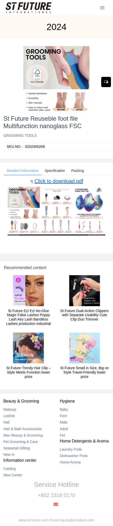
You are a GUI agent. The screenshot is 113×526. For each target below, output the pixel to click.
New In (9, 454)
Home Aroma (70, 462)
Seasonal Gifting (16, 448)
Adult (64, 429)
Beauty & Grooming (21, 401)
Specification (55, 171)
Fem (63, 416)
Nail (6, 422)
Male (63, 422)
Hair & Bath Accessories (22, 429)
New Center (12, 475)
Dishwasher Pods (74, 456)
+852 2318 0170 (56, 495)
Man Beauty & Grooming (23, 435)
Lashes (9, 416)
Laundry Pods (71, 449)
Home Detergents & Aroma (84, 441)
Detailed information (23, 171)
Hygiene (67, 401)
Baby (64, 409)
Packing (77, 171)
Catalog (9, 469)
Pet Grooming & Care (20, 442)
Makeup (9, 409)
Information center (19, 460)
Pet (62, 435)
